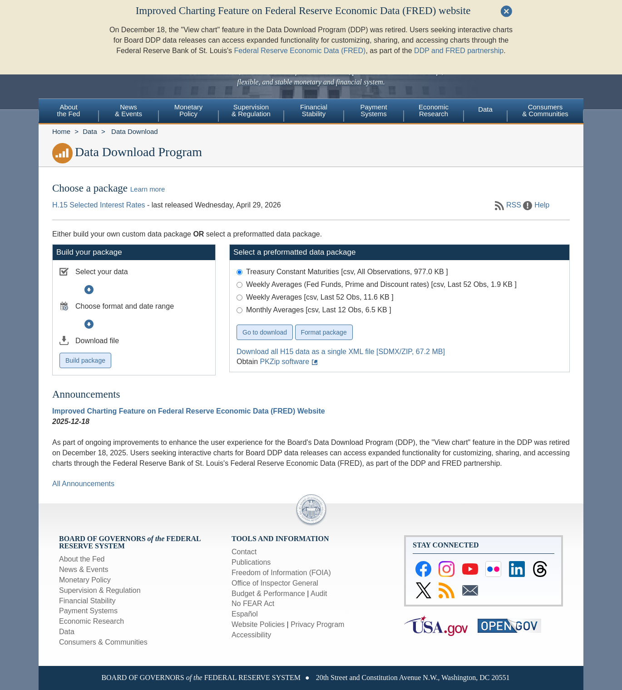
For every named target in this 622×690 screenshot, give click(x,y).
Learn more (147, 189)
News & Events (83, 569)
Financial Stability (87, 601)
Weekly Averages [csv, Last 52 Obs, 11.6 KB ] (320, 297)
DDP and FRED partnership (459, 30)
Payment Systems (88, 611)
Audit (319, 593)
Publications (251, 562)
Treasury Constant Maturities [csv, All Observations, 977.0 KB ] (347, 272)
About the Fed (82, 559)
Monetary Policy (85, 580)
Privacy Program (317, 624)
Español (245, 614)
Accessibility (251, 635)
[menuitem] (69, 111)
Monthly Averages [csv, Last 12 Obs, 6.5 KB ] (318, 310)
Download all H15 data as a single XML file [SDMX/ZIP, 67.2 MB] (341, 351)
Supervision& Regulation (251, 110)
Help (541, 205)
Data (485, 109)
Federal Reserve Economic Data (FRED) (300, 30)
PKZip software (284, 361)
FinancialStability (313, 110)
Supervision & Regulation (100, 590)
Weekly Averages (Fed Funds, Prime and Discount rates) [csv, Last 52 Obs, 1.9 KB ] (381, 284)
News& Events (128, 110)
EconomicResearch (434, 110)
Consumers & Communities (545, 110)
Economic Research (91, 621)
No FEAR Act (253, 603)
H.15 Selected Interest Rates (98, 205)
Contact (244, 552)
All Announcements (83, 484)
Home (61, 131)
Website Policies (258, 624)
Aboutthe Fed (68, 110)
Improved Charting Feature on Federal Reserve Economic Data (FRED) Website (188, 411)
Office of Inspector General (275, 583)
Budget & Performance (268, 593)
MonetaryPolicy (188, 110)
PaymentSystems (373, 110)
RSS (513, 205)
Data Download (134, 131)
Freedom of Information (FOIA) (281, 573)
